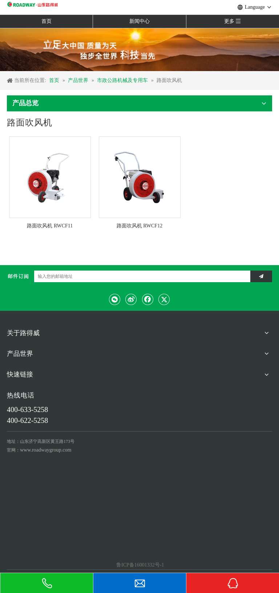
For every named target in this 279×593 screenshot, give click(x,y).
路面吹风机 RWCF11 (50, 225)
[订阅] (261, 276)
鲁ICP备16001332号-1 (139, 565)
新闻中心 (139, 21)
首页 (46, 21)
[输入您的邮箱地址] (140, 276)
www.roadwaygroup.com (45, 450)
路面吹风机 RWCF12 (139, 225)
